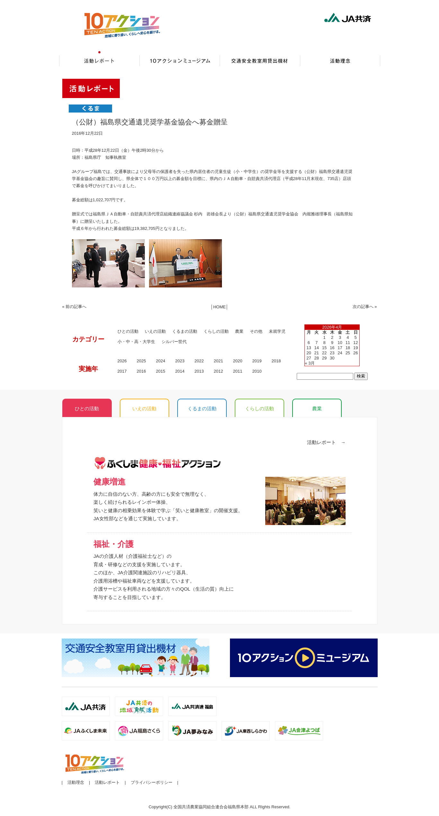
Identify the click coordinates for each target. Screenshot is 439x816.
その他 (256, 331)
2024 (160, 360)
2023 (180, 360)
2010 (257, 371)
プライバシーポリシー (151, 782)
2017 (122, 371)
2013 (199, 371)
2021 (218, 360)
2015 (160, 371)
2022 (199, 360)
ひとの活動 (128, 331)
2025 (141, 360)
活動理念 (75, 782)
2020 (237, 360)
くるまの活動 (184, 331)
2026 (122, 360)
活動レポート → (326, 442)
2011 (237, 371)
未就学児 (277, 331)
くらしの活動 (216, 331)
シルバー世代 (174, 341)
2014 (180, 371)
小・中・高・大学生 (136, 341)
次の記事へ (363, 306)
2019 (257, 360)
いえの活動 (155, 331)
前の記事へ (76, 306)
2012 (218, 371)
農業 (317, 408)
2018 (276, 360)
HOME (219, 306)
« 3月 (310, 363)
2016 (141, 371)
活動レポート (107, 782)
